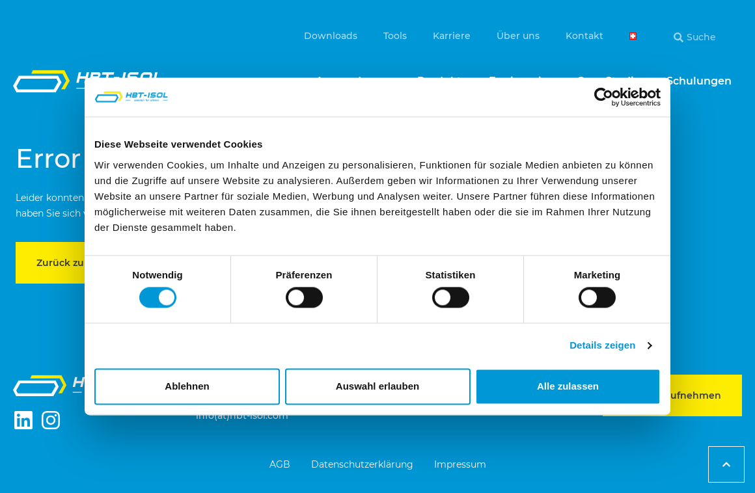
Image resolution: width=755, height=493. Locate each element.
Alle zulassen (568, 386)
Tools (395, 36)
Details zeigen (602, 345)
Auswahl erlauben (377, 386)
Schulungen (699, 81)
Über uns (518, 36)
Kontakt (584, 36)
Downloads (330, 36)
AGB (279, 464)
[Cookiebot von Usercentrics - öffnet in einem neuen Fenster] (604, 97)
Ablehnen (187, 386)
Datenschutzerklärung (362, 464)
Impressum (460, 464)
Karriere (452, 36)
